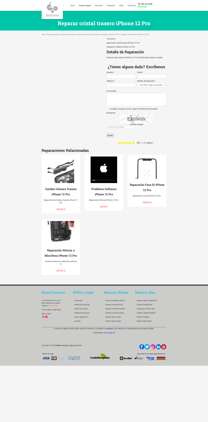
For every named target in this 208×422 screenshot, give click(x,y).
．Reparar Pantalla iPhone (113, 305)
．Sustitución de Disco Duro (145, 309)
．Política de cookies (80, 309)
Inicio (72, 5)
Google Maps (56, 310)
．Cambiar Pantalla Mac (143, 305)
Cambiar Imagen (136, 124)
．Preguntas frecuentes (81, 313)
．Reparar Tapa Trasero (112, 317)
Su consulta (111, 91)
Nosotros (99, 5)
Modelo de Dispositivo (146, 81)
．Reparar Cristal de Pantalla (114, 309)
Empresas (111, 5)
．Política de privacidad (81, 305)
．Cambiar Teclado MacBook (145, 313)
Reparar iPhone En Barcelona (89, 34)
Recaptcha (111, 113)
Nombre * (110, 72)
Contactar (131, 5)
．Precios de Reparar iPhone (114, 300)
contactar (109, 329)
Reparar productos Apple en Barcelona (62, 34)
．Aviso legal (77, 300)
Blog (121, 5)
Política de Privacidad (148, 109)
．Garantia (77, 321)
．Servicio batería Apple (112, 321)
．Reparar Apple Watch (143, 321)
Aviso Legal (131, 109)
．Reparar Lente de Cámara (114, 313)
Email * (140, 72)
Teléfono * (111, 81)
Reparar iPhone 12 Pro (111, 34)
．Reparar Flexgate (142, 317)
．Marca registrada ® (80, 317)
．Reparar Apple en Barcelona (146, 300)
